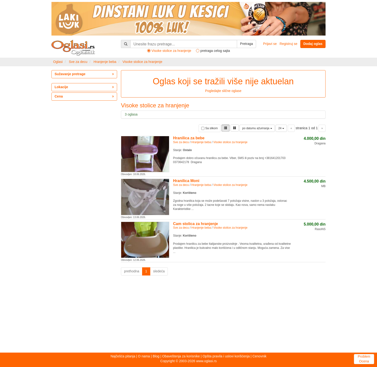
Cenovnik (259, 356)
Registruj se (288, 44)
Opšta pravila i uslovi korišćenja (226, 356)
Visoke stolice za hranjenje (142, 62)
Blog (156, 356)
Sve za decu (78, 62)
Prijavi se (270, 44)
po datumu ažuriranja (257, 128)
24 (281, 128)
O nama (144, 356)
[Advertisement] (188, 315)
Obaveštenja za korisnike (181, 356)
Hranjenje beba (105, 62)
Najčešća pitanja (123, 356)
